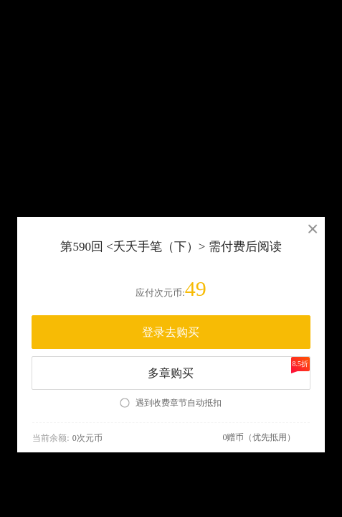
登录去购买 (170, 332)
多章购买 (228, 368)
